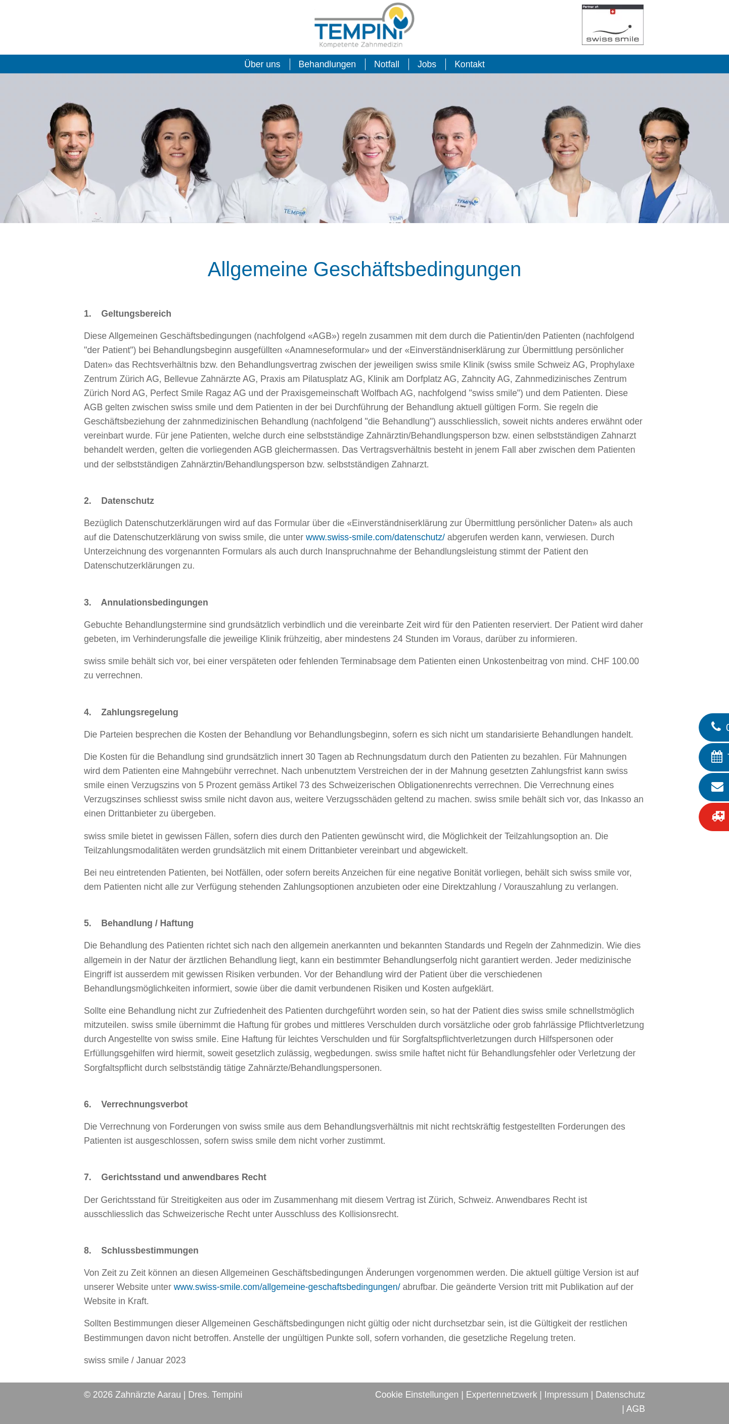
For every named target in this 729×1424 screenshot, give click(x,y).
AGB (635, 1409)
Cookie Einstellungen (417, 1395)
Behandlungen (327, 64)
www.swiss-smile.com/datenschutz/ (375, 537)
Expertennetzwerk (501, 1395)
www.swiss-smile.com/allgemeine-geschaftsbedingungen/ (287, 1287)
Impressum (566, 1395)
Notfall (386, 64)
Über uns (262, 64)
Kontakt (469, 64)
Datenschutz (620, 1395)
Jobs (427, 64)
